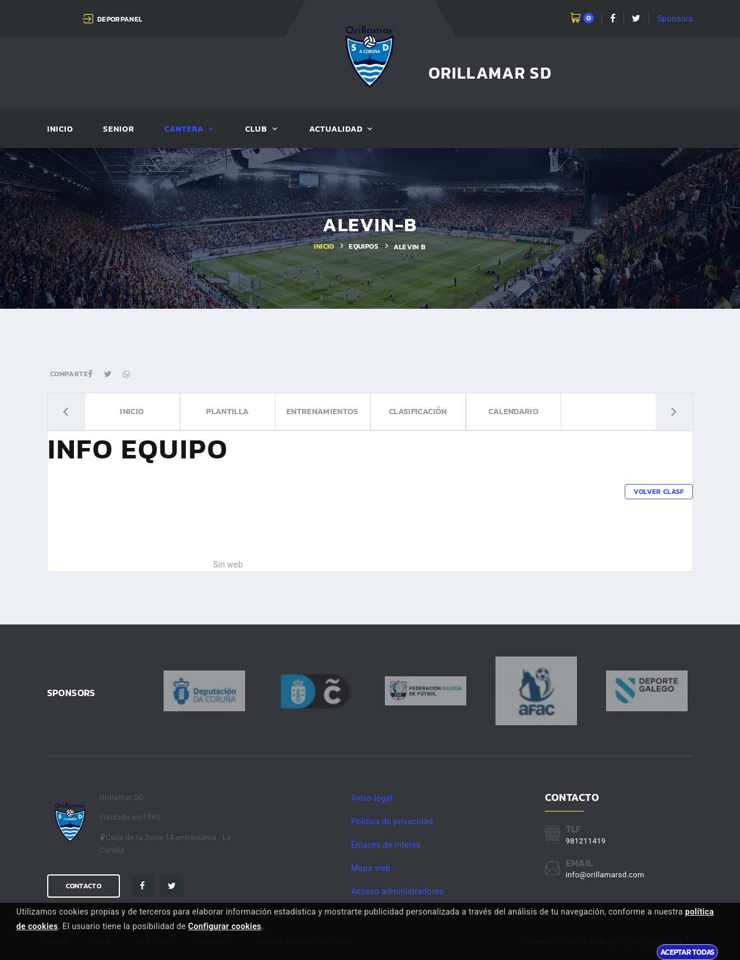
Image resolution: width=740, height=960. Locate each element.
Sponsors (675, 18)
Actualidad (336, 130)
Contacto (83, 886)
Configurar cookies (224, 926)
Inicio (60, 130)
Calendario (513, 412)
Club (256, 130)
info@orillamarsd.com (605, 874)
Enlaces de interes (386, 844)
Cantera (184, 130)
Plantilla (227, 412)
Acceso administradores (397, 891)
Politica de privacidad (392, 821)
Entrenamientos (322, 412)
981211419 (586, 841)
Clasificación (418, 412)
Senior (118, 130)
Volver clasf (658, 491)
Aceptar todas (687, 952)
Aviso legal (371, 798)
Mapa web (370, 868)
